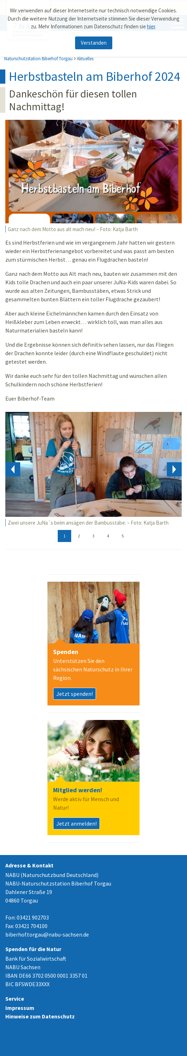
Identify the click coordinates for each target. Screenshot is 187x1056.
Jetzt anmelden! (76, 823)
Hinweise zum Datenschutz (40, 1016)
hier (151, 26)
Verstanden (94, 42)
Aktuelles (85, 59)
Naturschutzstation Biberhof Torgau (38, 59)
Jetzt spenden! (74, 693)
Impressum (19, 1007)
